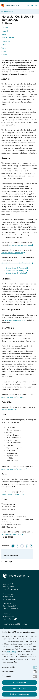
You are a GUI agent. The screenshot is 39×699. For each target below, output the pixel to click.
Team (3, 48)
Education (5, 34)
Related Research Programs (16, 268)
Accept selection (19, 688)
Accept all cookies (19, 682)
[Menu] (36, 5)
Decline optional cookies (19, 694)
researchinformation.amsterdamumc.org (16, 263)
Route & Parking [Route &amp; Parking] (9, 599)
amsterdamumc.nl (8, 410)
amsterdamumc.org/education (12, 397)
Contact (4, 55)
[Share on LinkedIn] (26, 546)
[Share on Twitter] (17, 546)
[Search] (32, 5)
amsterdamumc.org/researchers (13, 469)
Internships (5, 41)
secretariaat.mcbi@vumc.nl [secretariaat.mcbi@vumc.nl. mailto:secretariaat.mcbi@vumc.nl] (11, 534)
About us (4, 28)
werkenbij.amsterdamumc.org (12, 494)
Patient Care (5, 45)
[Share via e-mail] (31, 546)
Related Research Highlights (16, 271)
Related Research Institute (15, 273)
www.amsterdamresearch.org (20, 245)
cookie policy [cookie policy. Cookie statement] (11, 652)
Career (3, 51)
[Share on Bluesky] (13, 546)
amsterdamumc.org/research (12, 253)
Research (4, 31)
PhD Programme (7, 38)
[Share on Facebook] (22, 546)
